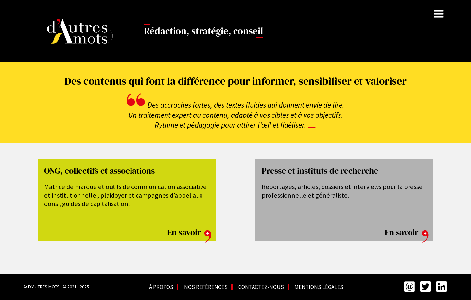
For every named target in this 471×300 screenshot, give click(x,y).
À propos (161, 287)
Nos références (206, 287)
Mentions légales (318, 287)
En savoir (190, 232)
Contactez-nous (261, 287)
